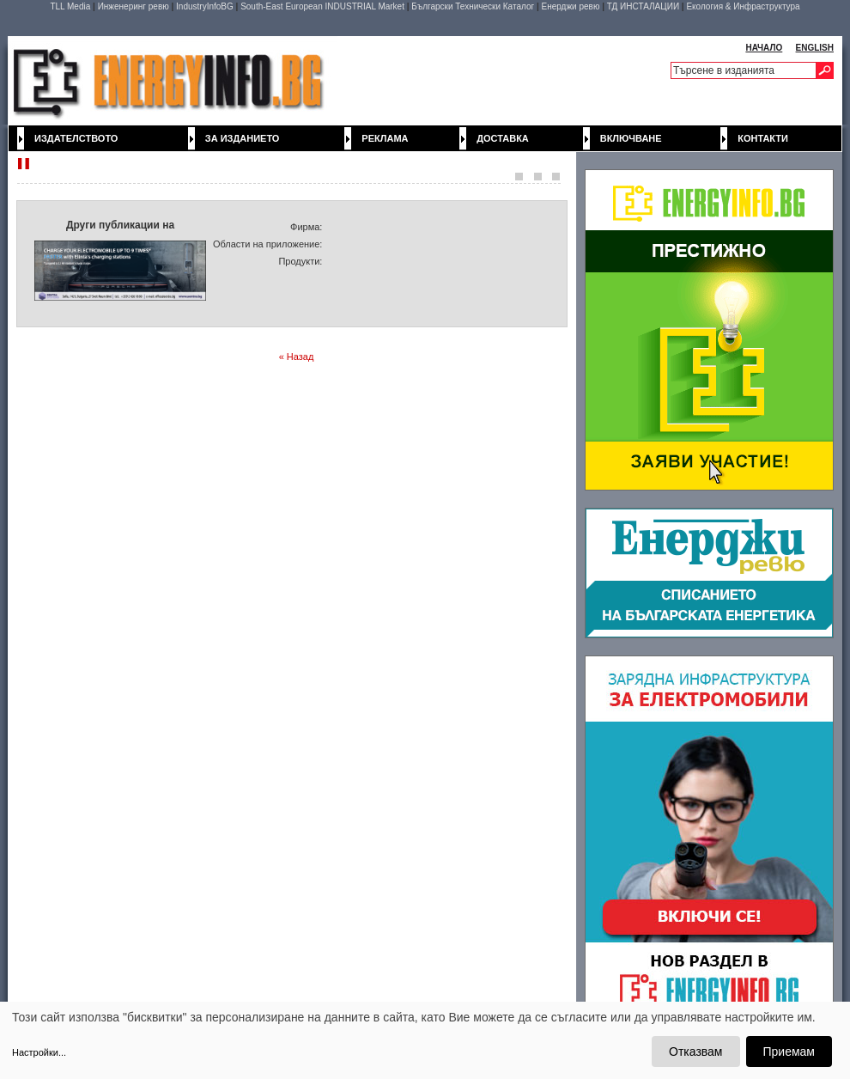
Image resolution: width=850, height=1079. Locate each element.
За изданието (242, 138)
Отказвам (695, 1051)
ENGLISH (815, 47)
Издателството (76, 138)
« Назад (296, 356)
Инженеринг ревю (133, 6)
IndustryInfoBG (205, 6)
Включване (631, 138)
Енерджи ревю (570, 6)
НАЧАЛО (763, 47)
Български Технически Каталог (472, 6)
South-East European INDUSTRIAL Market (322, 6)
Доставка (503, 138)
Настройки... (39, 1052)
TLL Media (70, 6)
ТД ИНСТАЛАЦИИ (643, 6)
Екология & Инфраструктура (742, 6)
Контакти (763, 138)
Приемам (789, 1051)
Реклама (384, 138)
